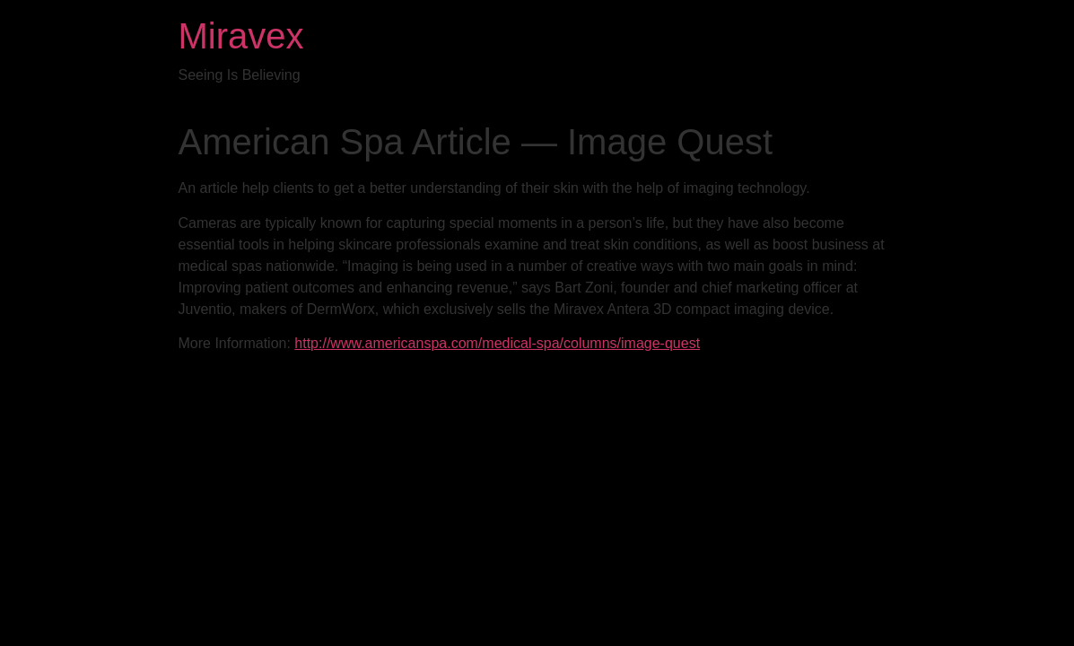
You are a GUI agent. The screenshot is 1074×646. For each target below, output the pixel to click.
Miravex (241, 36)
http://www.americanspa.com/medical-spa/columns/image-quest (497, 343)
